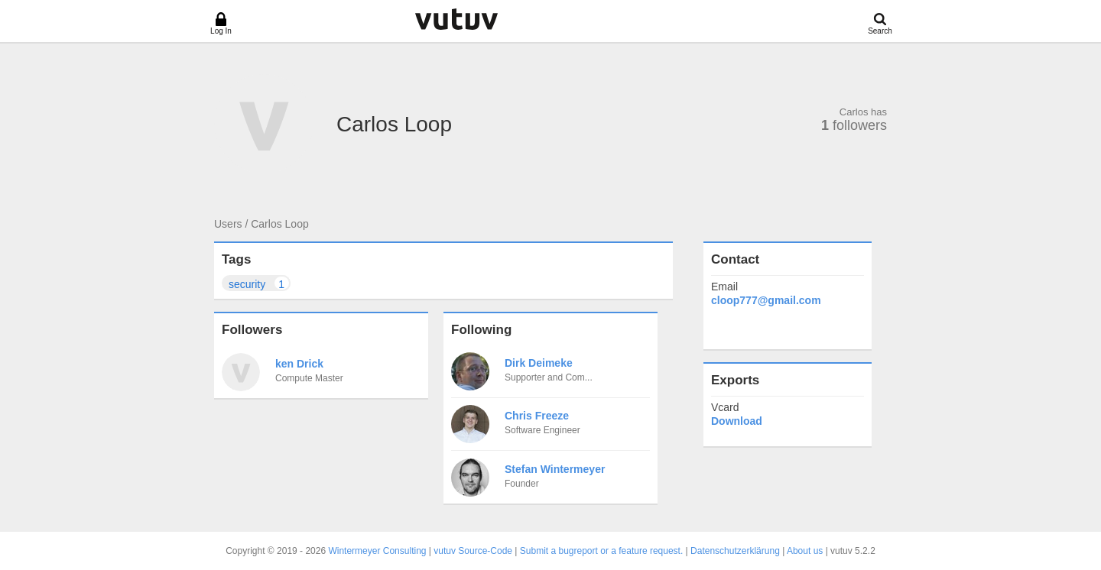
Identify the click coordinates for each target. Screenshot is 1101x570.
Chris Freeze (537, 416)
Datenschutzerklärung (735, 551)
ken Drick (299, 364)
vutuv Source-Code (473, 551)
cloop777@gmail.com (766, 300)
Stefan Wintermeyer (555, 469)
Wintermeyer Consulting (377, 551)
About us (805, 551)
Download (736, 421)
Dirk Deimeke (539, 363)
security (260, 283)
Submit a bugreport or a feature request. (601, 551)
